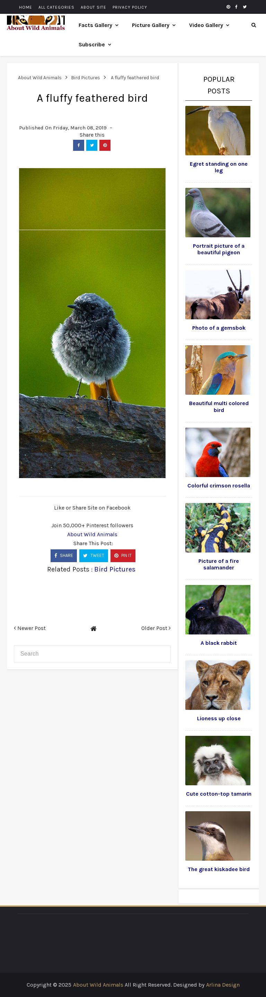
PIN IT (123, 555)
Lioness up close (219, 718)
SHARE (63, 555)
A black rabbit (219, 643)
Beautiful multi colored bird (219, 406)
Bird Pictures (114, 569)
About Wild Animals (92, 534)
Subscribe (92, 44)
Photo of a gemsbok (219, 327)
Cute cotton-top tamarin (218, 793)
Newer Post (30, 628)
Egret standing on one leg (219, 167)
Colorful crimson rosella (218, 485)
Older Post (156, 628)
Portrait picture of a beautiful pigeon (219, 249)
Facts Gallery (95, 25)
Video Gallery (206, 25)
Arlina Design (223, 984)
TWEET (93, 555)
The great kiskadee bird (219, 869)
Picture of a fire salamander (218, 564)
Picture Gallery (150, 25)
